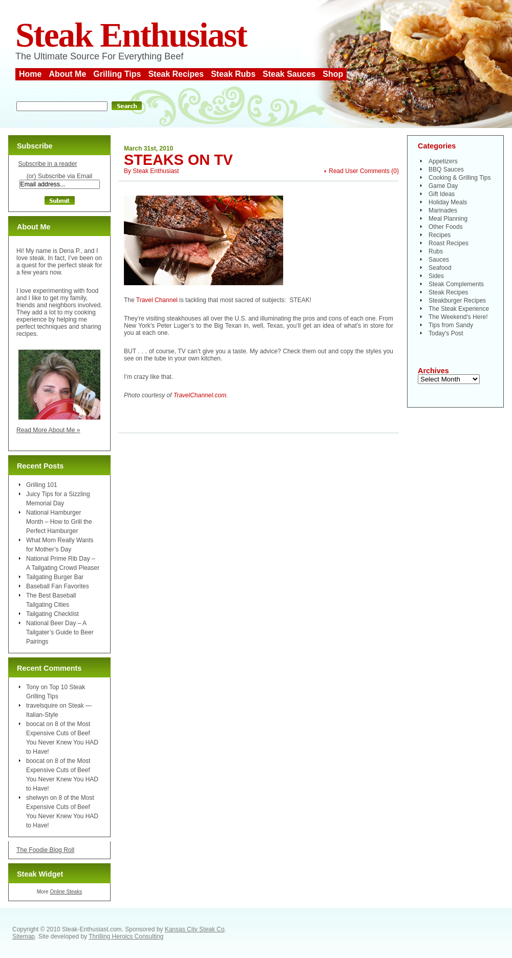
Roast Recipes (448, 243)
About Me (67, 74)
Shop (333, 74)
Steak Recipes (176, 74)
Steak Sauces (289, 74)
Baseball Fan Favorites (57, 586)
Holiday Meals (448, 202)
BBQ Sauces (446, 169)
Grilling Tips (117, 74)
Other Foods (446, 226)
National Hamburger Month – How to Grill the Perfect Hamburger (59, 522)
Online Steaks (66, 892)
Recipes (440, 235)
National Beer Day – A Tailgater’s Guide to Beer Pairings (60, 632)
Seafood (440, 267)
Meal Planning (448, 218)
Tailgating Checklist (52, 614)
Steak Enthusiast (131, 35)
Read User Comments (359, 171)
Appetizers (443, 161)
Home (30, 74)
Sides (436, 276)
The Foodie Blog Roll (45, 850)
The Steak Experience (459, 308)
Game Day (443, 185)
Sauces (439, 259)
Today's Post (446, 333)
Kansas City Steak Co (195, 929)
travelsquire (42, 705)
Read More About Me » (48, 430)
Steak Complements (456, 284)
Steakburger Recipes (457, 300)
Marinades (443, 210)
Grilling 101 (41, 484)
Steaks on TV (178, 160)
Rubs (436, 251)
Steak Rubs (233, 74)
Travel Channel (157, 300)
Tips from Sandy (451, 325)
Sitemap (23, 936)
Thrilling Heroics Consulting (126, 936)
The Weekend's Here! (458, 317)
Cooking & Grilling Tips (459, 177)
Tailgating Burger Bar (54, 577)
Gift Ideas (442, 194)
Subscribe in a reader (47, 163)
